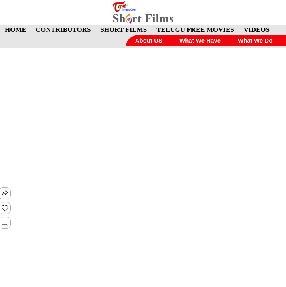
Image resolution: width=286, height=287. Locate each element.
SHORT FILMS (123, 29)
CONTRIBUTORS (63, 29)
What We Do (255, 40)
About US (148, 40)
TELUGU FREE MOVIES (195, 29)
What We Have (200, 40)
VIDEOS (257, 29)
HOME (15, 29)
